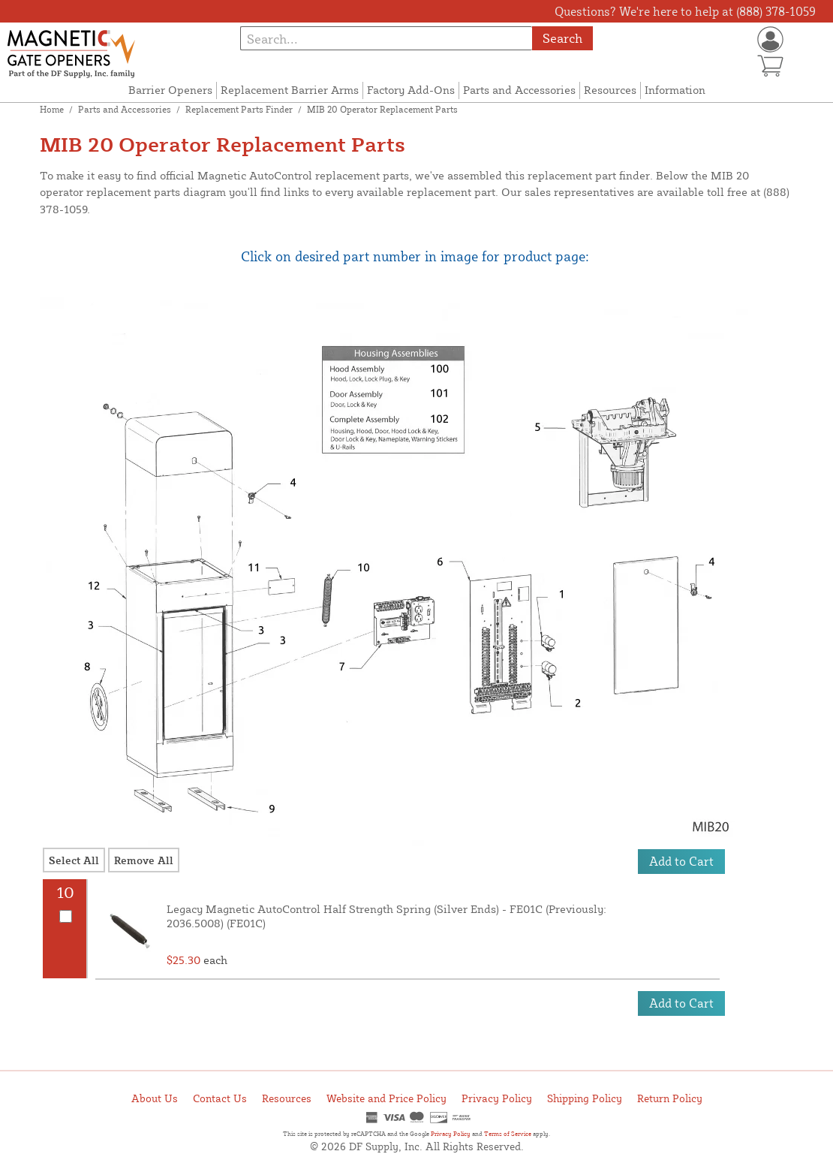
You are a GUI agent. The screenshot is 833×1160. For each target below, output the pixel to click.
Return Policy (669, 1098)
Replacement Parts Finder (239, 109)
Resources (610, 90)
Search (562, 38)
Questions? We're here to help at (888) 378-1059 (685, 11)
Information (675, 90)
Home (52, 109)
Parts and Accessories (519, 90)
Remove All (143, 860)
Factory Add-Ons (411, 90)
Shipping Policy (584, 1098)
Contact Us (220, 1098)
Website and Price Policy (386, 1098)
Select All (74, 860)
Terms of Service (507, 1133)
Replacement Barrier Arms (290, 90)
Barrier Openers (170, 90)
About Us (154, 1098)
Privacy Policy (497, 1098)
